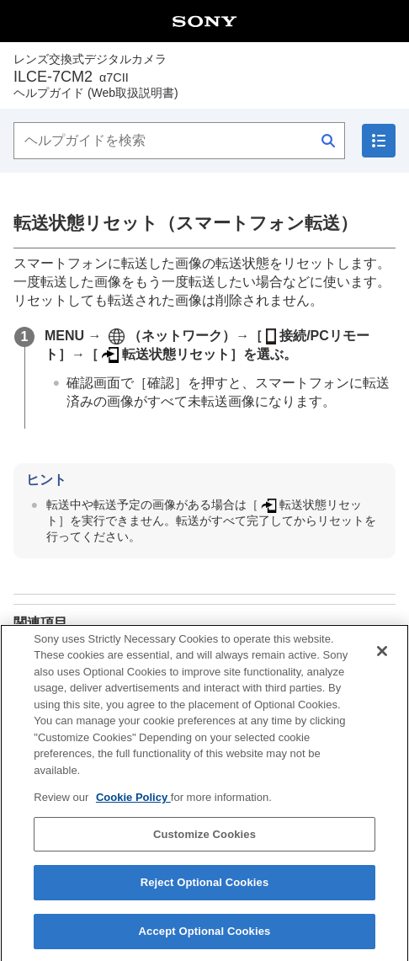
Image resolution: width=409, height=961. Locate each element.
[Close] (382, 662)
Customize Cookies (204, 846)
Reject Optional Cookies (205, 894)
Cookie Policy (133, 809)
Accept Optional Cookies (205, 943)
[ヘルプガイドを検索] (179, 140)
